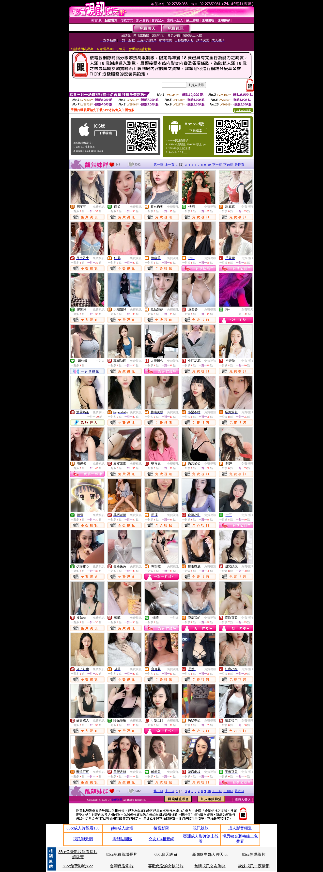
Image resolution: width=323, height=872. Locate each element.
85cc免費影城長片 (121, 854)
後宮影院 (161, 828)
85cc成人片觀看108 (82, 828)
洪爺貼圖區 (122, 839)
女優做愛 (117, 799)
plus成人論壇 (122, 828)
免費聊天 (247, 309)
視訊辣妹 (201, 828)
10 (209, 164)
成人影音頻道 (240, 828)
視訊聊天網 (83, 839)
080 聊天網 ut (165, 854)
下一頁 (217, 164)
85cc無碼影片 (253, 854)
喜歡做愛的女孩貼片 (166, 866)
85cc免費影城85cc (77, 866)
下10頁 (228, 164)
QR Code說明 (242, 110)
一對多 (100, 361)
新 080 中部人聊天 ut (210, 854)
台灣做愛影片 (122, 866)
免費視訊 (99, 206)
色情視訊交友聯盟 (210, 866)
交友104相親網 (161, 839)
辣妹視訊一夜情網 (254, 866)
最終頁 (239, 164)
